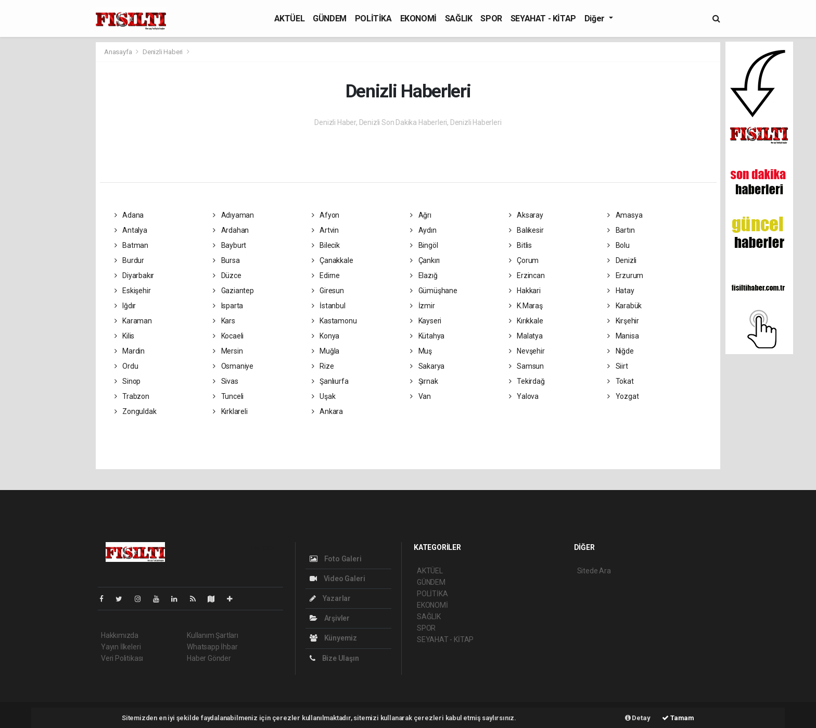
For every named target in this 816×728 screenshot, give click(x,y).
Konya (326, 336)
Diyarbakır (134, 275)
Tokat (620, 381)
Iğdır (125, 306)
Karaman (133, 321)
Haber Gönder (209, 658)
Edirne (326, 275)
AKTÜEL (289, 18)
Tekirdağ (527, 381)
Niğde (620, 351)
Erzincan (527, 275)
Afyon (326, 215)
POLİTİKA (373, 18)
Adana (129, 215)
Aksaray (526, 215)
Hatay (620, 290)
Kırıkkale (526, 321)
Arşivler (330, 618)
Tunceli (228, 396)
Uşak (324, 396)
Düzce (227, 275)
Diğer (595, 18)
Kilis (124, 336)
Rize (323, 366)
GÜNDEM (330, 18)
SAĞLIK (459, 18)
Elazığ (423, 275)
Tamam (678, 718)
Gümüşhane (433, 290)
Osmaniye (233, 366)
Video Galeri (337, 578)
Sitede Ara (594, 571)
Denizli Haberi (163, 52)
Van (420, 396)
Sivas (225, 381)
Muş (421, 351)
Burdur (129, 260)
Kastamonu (334, 321)
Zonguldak (135, 411)
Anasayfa (118, 52)
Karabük (624, 306)
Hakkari (525, 290)
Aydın (423, 230)
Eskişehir (132, 290)
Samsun (526, 366)
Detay (638, 718)
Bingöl (424, 245)
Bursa (226, 260)
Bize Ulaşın (334, 658)
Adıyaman (233, 215)
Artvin (325, 230)
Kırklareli (230, 411)
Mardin (129, 351)
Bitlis (520, 245)
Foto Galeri (336, 559)
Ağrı (420, 215)
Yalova (524, 396)
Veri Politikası (122, 658)
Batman (131, 245)
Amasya (624, 215)
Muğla (326, 351)
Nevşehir (527, 351)
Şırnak (424, 381)
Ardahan (231, 230)
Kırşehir (623, 321)
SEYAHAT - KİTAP (543, 18)
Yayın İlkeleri (121, 647)
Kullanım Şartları (212, 635)
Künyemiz (333, 638)
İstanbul (329, 306)
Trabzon (131, 396)
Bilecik (326, 245)
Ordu (126, 366)
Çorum (524, 260)
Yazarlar (330, 598)
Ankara (327, 411)
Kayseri (425, 321)
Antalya (130, 230)
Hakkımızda (119, 635)
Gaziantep (233, 290)
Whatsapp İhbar (212, 647)
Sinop (127, 381)
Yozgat (623, 396)
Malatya (526, 336)
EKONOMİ (418, 18)
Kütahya (427, 336)
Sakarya (427, 366)
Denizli (621, 260)
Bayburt (229, 245)
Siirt (617, 366)
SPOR (491, 18)
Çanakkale (332, 260)
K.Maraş (526, 306)
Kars (224, 321)
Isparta (228, 306)
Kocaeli (228, 336)
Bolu (618, 245)
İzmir (422, 306)
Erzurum (625, 275)
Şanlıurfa (330, 381)
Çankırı (425, 260)
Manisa (623, 336)
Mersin (228, 351)
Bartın (620, 230)
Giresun (328, 290)
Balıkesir (526, 230)
